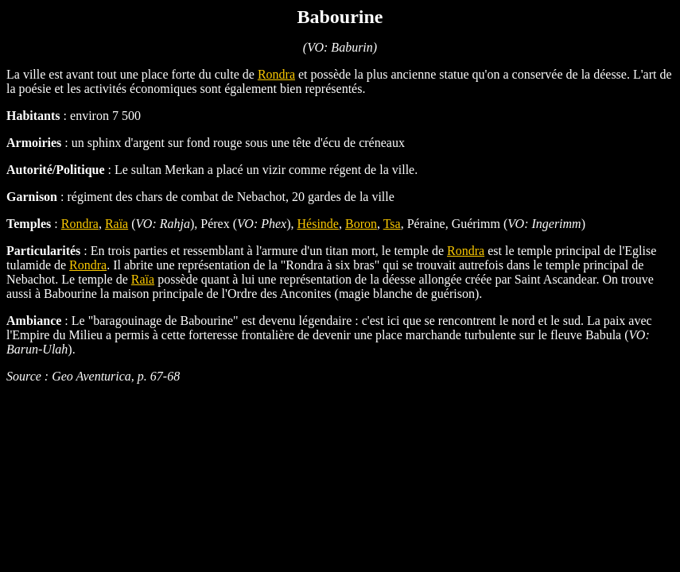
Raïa (116, 223)
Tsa (392, 223)
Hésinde (318, 223)
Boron (361, 223)
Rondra (276, 74)
